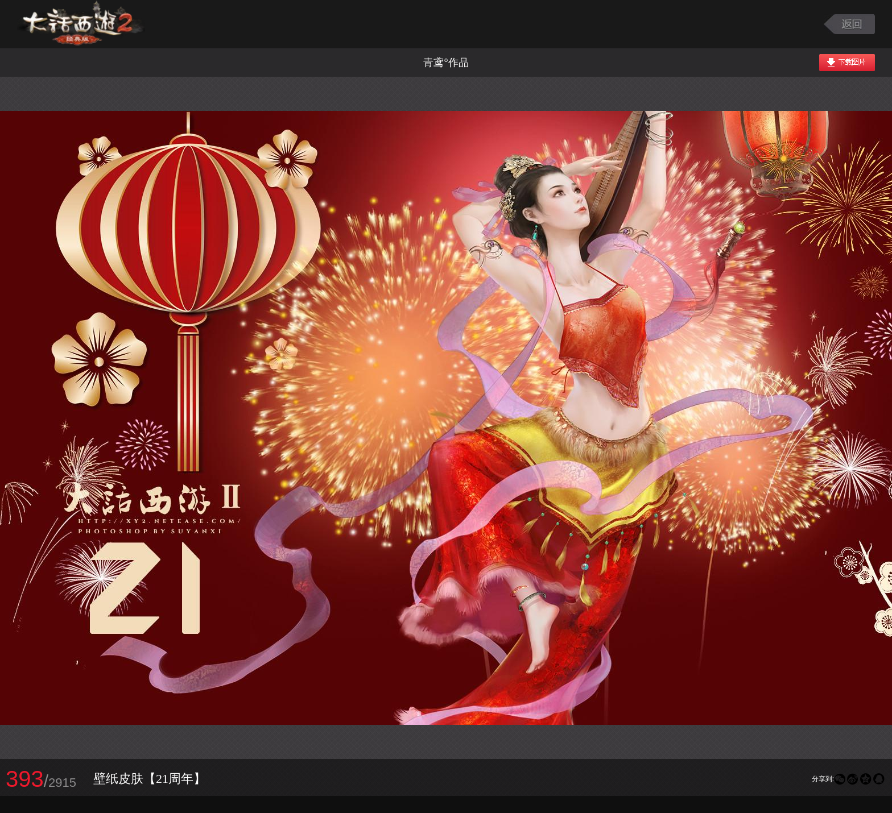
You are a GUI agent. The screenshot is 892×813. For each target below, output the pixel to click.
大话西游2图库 (81, 24)
